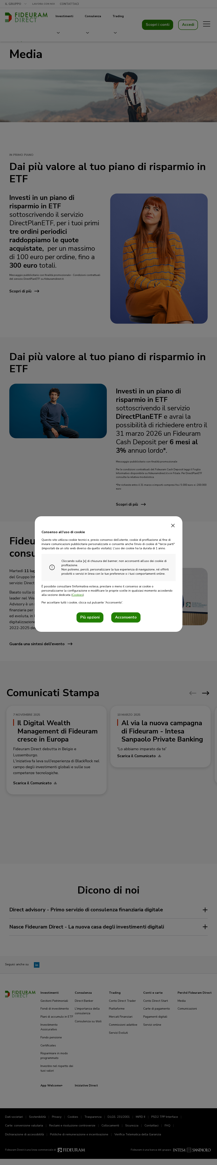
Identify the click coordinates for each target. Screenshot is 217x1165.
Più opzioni (90, 617)
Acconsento (126, 617)
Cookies (77, 595)
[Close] (173, 524)
